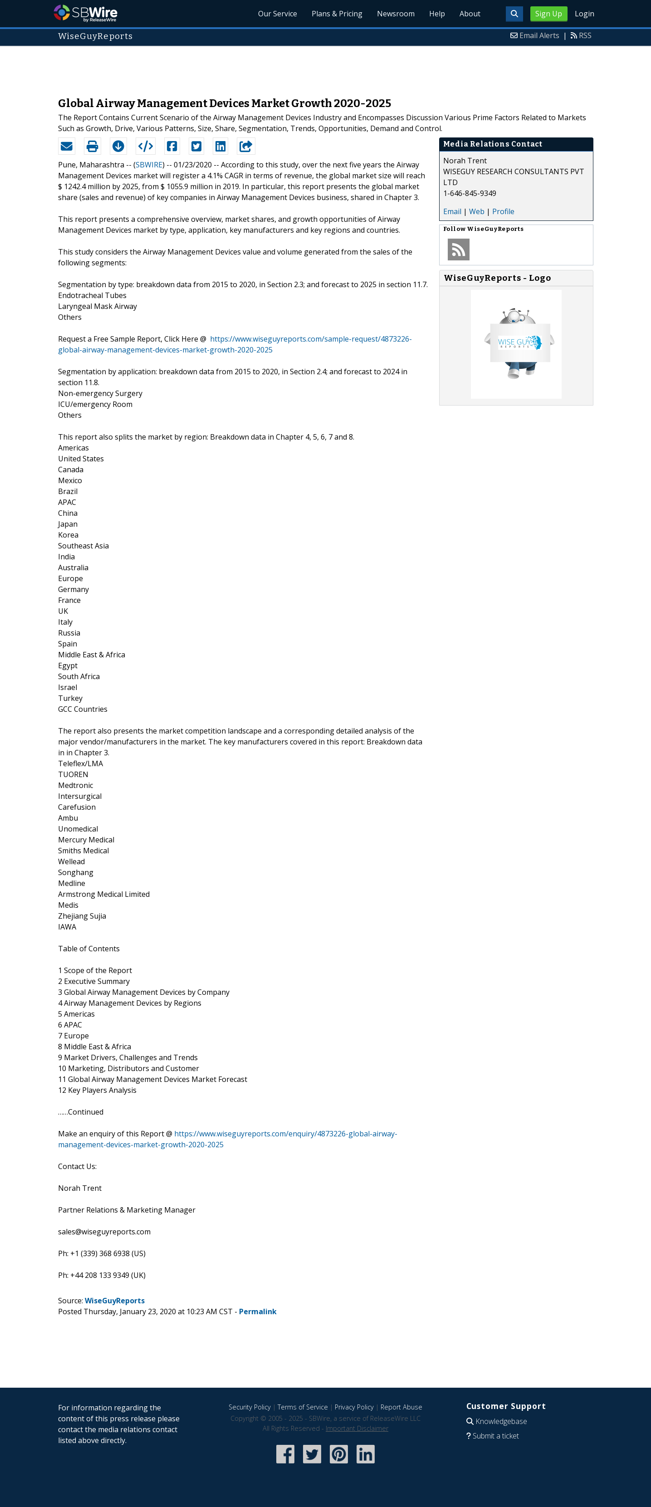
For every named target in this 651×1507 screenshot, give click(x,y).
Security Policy (250, 1407)
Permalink (258, 1311)
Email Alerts (539, 35)
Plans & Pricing (337, 14)
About (470, 14)
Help (437, 14)
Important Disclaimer (357, 1428)
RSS (585, 35)
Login (584, 14)
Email (452, 211)
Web (477, 211)
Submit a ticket (496, 1436)
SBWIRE (149, 165)
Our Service (277, 14)
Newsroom (396, 14)
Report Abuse (401, 1407)
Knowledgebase (501, 1421)
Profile (503, 211)
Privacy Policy (354, 1407)
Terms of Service (303, 1407)
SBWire (85, 13)
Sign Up (548, 14)
